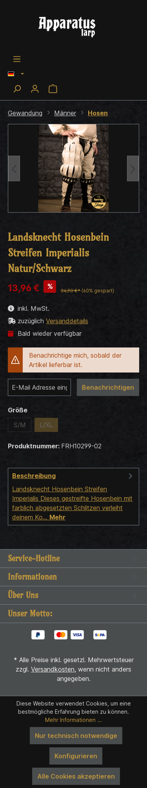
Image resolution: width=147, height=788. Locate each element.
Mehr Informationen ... (73, 719)
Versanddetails (67, 321)
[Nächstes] (133, 168)
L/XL (46, 425)
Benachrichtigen (108, 387)
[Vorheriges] (14, 168)
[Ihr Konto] (35, 89)
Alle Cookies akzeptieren (76, 776)
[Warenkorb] (53, 89)
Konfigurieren (75, 756)
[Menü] (17, 59)
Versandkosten (52, 669)
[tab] (73, 496)
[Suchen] (17, 89)
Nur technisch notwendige (76, 736)
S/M (20, 425)
